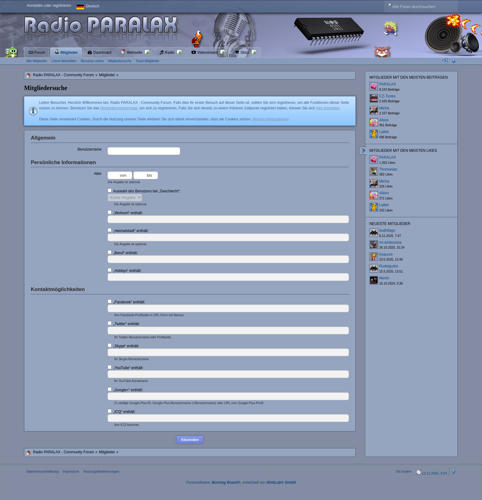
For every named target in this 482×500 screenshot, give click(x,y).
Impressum (71, 471)
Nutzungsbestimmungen (101, 471)
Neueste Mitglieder (389, 224)
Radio (167, 52)
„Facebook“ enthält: (126, 301)
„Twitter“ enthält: (124, 323)
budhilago (387, 230)
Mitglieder (66, 52)
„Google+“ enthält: (125, 389)
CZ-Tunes (387, 96)
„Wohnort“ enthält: (125, 212)
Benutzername (89, 149)
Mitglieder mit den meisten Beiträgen (408, 77)
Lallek (384, 132)
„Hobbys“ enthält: (124, 270)
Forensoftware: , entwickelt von (241, 482)
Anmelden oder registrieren (48, 5)
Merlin (384, 278)
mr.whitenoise (390, 242)
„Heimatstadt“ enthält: (128, 230)
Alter (98, 173)
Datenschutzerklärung (42, 471)
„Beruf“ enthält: (123, 252)
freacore (386, 254)
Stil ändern (404, 471)
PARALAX (387, 84)
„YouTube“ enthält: (125, 367)
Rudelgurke (388, 266)
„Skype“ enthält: (123, 345)
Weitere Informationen (270, 119)
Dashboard (99, 52)
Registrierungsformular (118, 108)
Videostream (205, 52)
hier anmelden (327, 108)
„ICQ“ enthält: (121, 411)
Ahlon (384, 120)
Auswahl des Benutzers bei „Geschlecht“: (144, 190)
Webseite (132, 52)
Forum (36, 52)
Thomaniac (388, 169)
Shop (242, 52)
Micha (384, 108)
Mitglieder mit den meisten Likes (403, 150)
